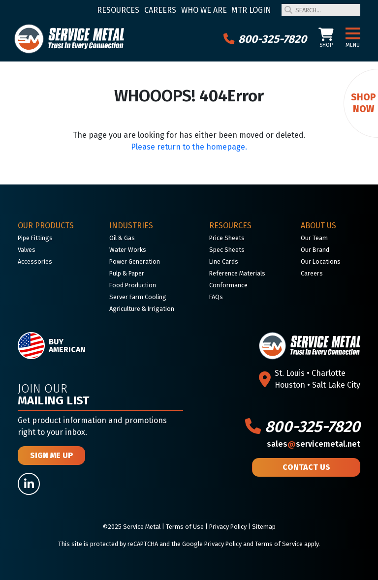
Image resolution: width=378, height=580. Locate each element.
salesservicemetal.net (313, 444)
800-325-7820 (265, 38)
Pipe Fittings (35, 238)
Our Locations (321, 261)
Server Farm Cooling (137, 297)
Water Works (127, 249)
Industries (131, 225)
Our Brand (315, 249)
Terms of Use (185, 526)
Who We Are (204, 10)
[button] (353, 34)
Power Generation (134, 261)
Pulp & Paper (126, 273)
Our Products (46, 225)
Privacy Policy (228, 526)
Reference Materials (237, 273)
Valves (26, 249)
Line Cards (223, 261)
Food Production (132, 285)
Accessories (35, 261)
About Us (318, 225)
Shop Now (363, 103)
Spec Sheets (227, 249)
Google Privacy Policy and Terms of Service (242, 544)
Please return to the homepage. (189, 147)
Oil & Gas (122, 238)
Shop (326, 38)
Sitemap (264, 526)
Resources (118, 10)
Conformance (228, 285)
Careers (160, 10)
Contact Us (306, 467)
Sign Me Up (51, 455)
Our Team (314, 238)
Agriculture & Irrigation (141, 308)
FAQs (216, 297)
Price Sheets (227, 238)
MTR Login (251, 10)
